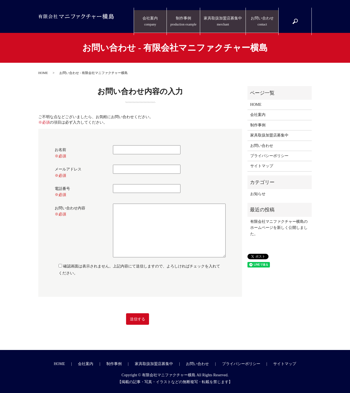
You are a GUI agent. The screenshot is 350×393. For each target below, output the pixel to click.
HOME (43, 73)
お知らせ (258, 194)
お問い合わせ (262, 17)
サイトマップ (261, 166)
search (297, 19)
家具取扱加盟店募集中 (224, 17)
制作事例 (184, 17)
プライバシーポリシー (269, 156)
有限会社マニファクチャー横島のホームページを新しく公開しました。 (279, 228)
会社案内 (151, 17)
